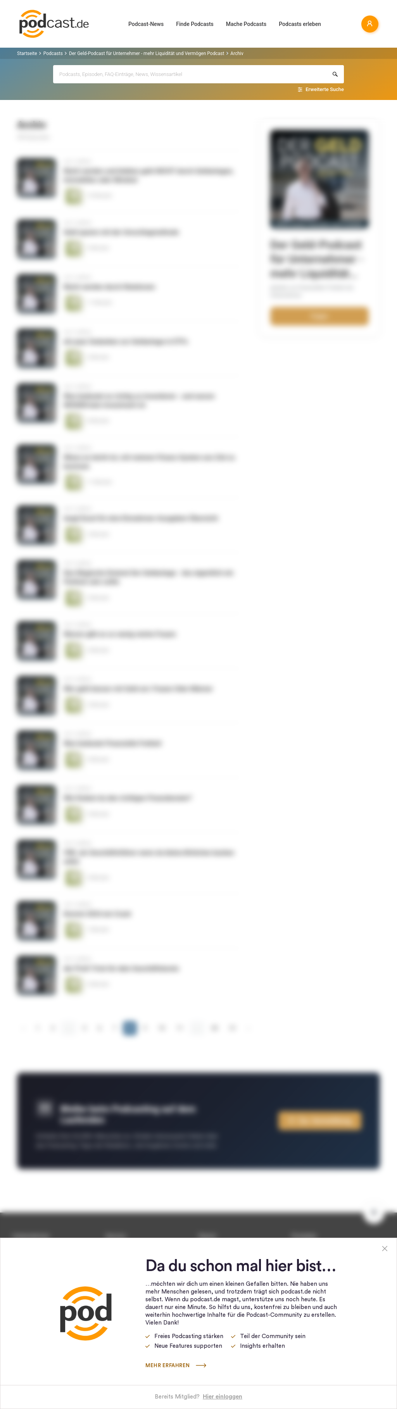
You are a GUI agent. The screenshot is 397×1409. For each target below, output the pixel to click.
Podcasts (53, 53)
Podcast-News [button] (146, 24)
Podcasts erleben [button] (300, 24)
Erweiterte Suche (325, 89)
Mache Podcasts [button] (246, 24)
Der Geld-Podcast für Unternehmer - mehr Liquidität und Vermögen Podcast (146, 53)
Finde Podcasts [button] (195, 24)
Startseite (27, 53)
